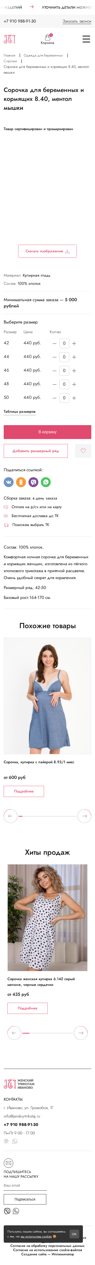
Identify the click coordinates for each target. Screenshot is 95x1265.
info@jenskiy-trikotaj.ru (22, 1116)
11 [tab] (59, 818)
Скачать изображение (47, 251)
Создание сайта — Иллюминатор (47, 1254)
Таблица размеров (19, 411)
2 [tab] (24, 818)
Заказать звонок (77, 21)
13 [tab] (67, 818)
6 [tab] (40, 818)
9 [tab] (51, 818)
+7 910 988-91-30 (20, 21)
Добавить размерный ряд (35, 451)
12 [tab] (63, 818)
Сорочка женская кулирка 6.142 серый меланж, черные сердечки (41, 981)
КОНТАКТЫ (13, 1099)
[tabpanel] (47, 717)
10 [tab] (55, 818)
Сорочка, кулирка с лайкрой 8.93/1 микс (39, 762)
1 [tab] (21, 818)
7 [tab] (44, 818)
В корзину (47, 432)
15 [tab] (74, 818)
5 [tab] (36, 818)
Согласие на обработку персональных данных (47, 1246)
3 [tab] (28, 818)
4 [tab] (32, 818)
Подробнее (24, 791)
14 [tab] (71, 818)
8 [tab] (47, 818)
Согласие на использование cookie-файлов (47, 1250)
